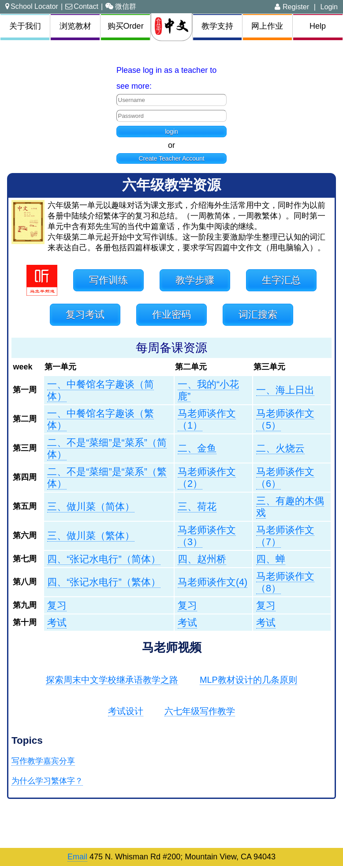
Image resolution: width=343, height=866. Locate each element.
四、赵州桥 (202, 559)
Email (77, 856)
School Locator (31, 6)
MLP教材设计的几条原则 (248, 680)
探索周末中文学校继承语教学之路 (112, 680)
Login (329, 7)
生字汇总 (281, 280)
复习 (57, 605)
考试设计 (125, 711)
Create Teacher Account (171, 158)
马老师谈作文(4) (212, 581)
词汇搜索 (258, 314)
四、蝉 (270, 559)
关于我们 (25, 26)
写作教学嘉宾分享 (43, 761)
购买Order (126, 26)
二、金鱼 (197, 448)
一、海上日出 (285, 389)
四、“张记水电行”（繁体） (103, 581)
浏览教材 (75, 26)
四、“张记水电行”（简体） (103, 559)
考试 (57, 622)
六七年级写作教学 (199, 711)
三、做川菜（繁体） (90, 535)
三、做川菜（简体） (90, 506)
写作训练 (108, 280)
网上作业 (267, 26)
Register (292, 7)
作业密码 (171, 314)
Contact (81, 6)
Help (317, 26)
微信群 (120, 6)
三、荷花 (197, 506)
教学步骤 (194, 280)
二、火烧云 (280, 448)
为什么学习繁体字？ (47, 780)
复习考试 (85, 314)
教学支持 (217, 26)
